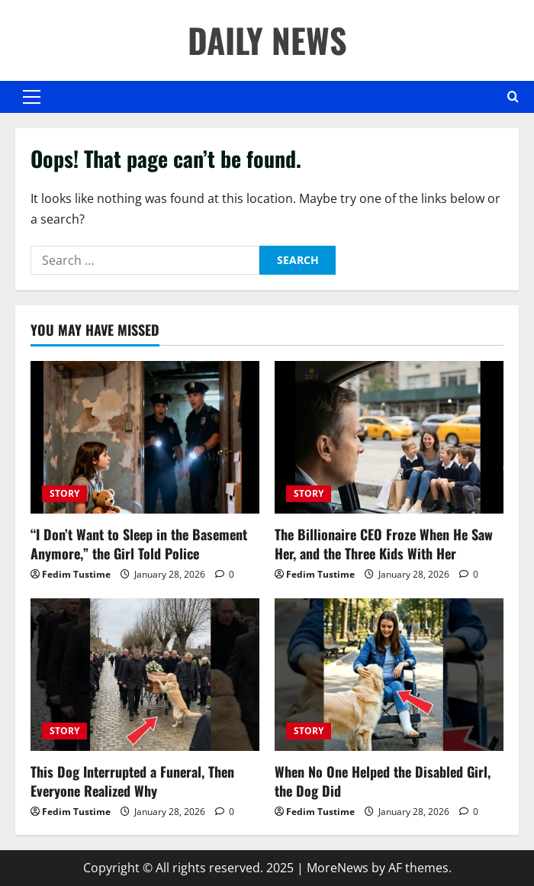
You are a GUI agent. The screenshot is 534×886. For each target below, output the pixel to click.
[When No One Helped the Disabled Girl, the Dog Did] (389, 674)
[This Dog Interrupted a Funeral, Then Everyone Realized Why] (145, 674)
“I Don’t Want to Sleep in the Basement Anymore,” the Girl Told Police (139, 543)
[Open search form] (513, 96)
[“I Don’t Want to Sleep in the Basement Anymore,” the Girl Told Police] (145, 437)
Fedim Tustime (76, 574)
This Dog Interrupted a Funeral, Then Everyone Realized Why (132, 781)
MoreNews (337, 867)
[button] (31, 97)
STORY (64, 493)
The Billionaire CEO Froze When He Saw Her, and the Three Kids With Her (384, 543)
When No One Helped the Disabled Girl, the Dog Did (383, 781)
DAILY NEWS (267, 40)
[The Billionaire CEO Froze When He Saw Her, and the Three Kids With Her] (389, 437)
